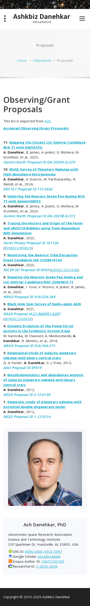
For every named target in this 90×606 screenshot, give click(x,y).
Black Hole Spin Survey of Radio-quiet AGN (44, 304)
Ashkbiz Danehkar (41, 16)
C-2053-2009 (47, 566)
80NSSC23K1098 (64, 270)
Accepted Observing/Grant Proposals (35, 128)
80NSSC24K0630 (18, 248)
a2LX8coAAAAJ (49, 556)
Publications (42, 60)
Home (22, 60)
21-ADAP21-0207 (46, 314)
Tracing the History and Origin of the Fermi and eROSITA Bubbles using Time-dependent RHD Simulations (42, 228)
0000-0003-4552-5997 (43, 551)
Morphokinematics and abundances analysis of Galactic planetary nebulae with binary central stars (43, 380)
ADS (47, 121)
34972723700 (53, 561)
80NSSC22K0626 (18, 318)
